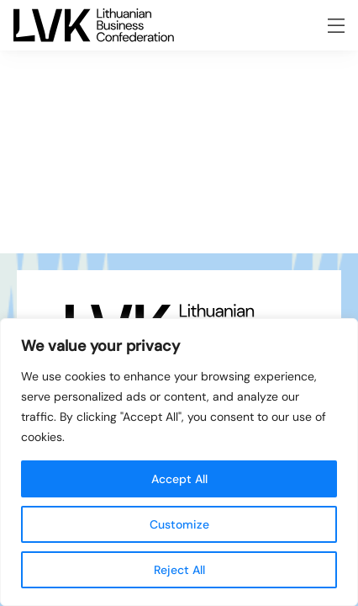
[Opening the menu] (336, 25)
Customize (179, 524)
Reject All (179, 569)
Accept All (179, 478)
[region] (179, 462)
